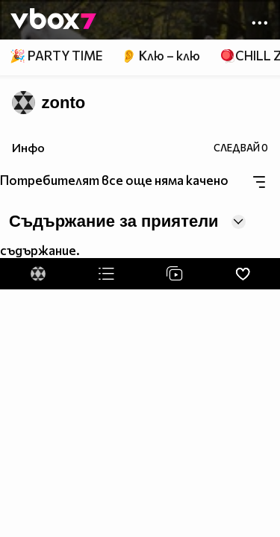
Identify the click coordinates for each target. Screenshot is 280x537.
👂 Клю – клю (160, 55)
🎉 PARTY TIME (56, 55)
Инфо (28, 147)
